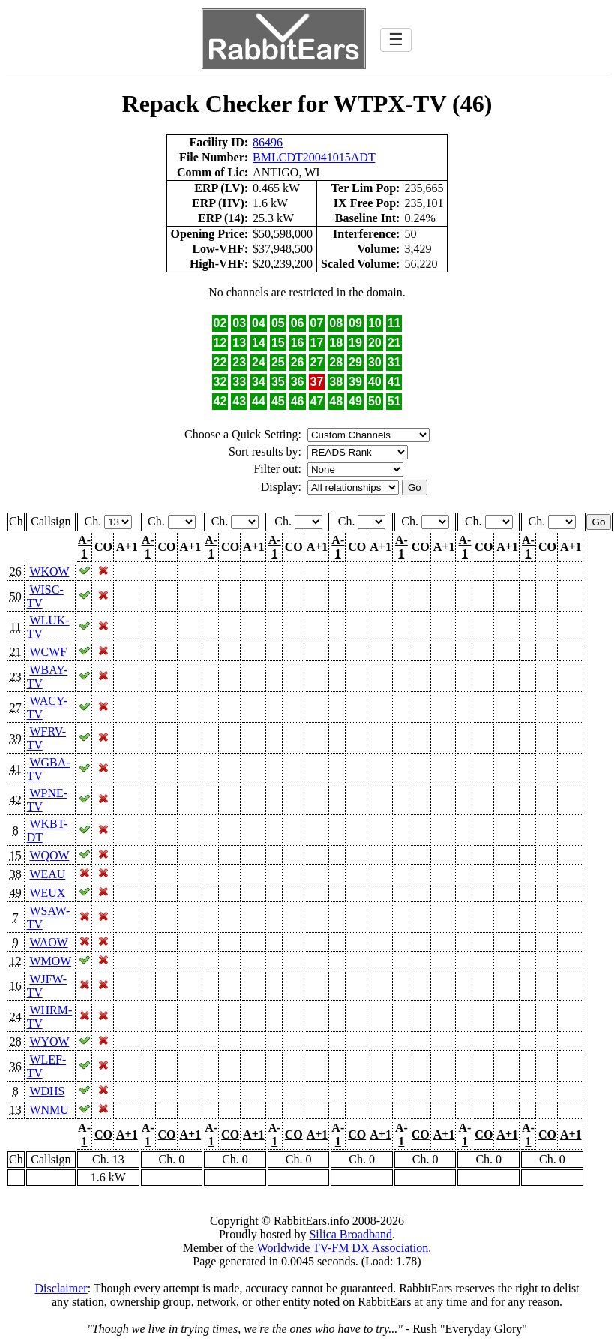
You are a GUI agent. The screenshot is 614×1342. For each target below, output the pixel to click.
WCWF (48, 651)
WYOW (49, 1041)
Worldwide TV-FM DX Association (343, 1247)
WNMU (48, 1109)
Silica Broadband (350, 1234)
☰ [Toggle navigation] (395, 39)
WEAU (47, 874)
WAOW (48, 942)
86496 (268, 142)
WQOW (49, 855)
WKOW (49, 571)
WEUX (47, 892)
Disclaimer (60, 1288)
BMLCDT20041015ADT (314, 157)
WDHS (46, 1091)
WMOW (50, 961)
